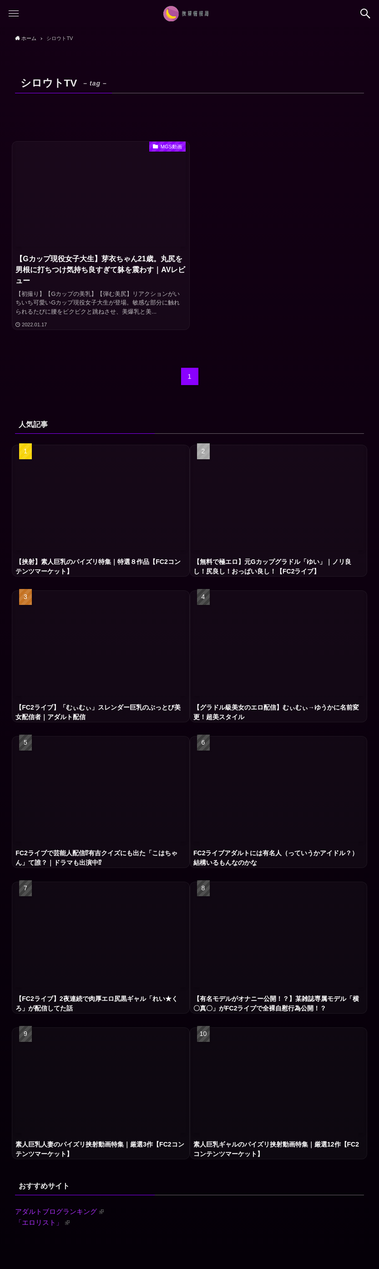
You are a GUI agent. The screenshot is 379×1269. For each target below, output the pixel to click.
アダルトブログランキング (59, 1211)
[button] (365, 13)
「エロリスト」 (42, 1222)
